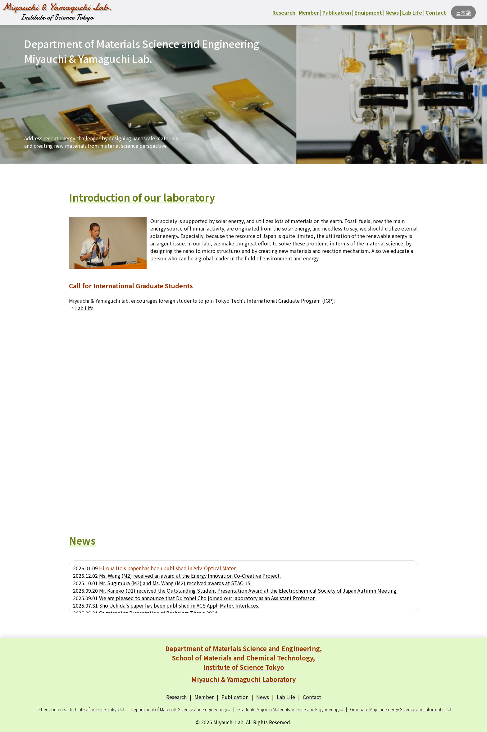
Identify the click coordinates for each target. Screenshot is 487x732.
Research (176, 697)
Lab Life (84, 308)
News (262, 697)
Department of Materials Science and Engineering (178, 709)
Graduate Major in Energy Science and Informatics (398, 709)
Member (204, 697)
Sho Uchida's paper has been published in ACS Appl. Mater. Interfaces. (179, 605)
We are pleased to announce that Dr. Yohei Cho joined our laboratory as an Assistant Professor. (207, 598)
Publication (234, 697)
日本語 (463, 12)
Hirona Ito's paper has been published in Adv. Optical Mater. (168, 568)
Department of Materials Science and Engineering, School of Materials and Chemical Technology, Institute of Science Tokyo (243, 664)
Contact (312, 697)
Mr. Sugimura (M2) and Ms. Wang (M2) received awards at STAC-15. (175, 583)
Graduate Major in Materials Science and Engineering (288, 709)
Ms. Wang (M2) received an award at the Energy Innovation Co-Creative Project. (190, 575)
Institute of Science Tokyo (94, 709)
